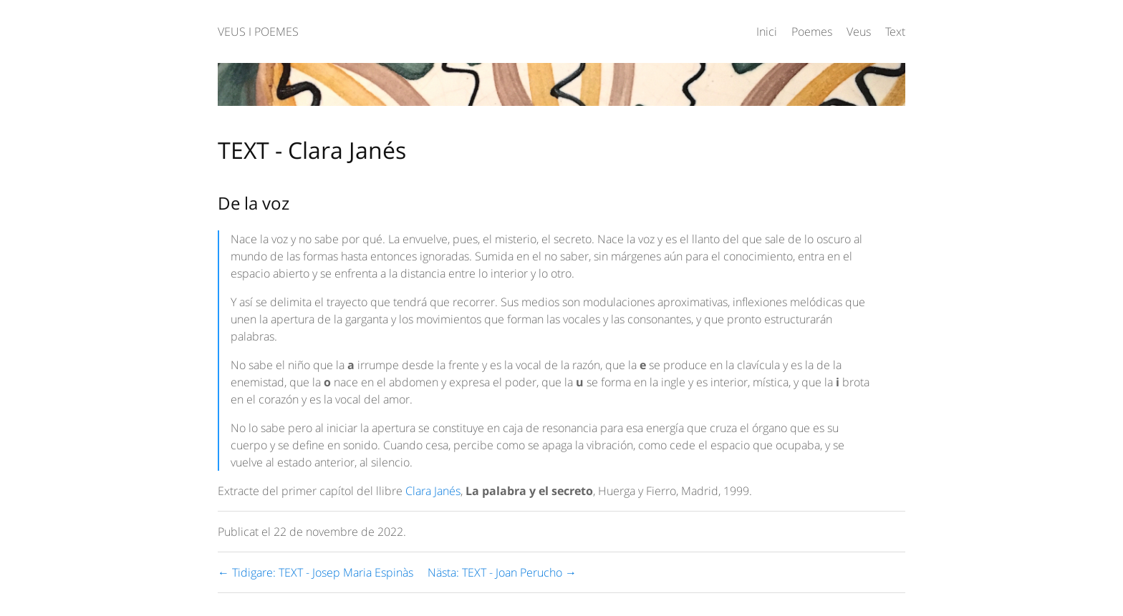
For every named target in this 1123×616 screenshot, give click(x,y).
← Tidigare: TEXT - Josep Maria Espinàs (315, 572)
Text (895, 31)
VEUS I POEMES (258, 31)
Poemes (811, 31)
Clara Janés (433, 491)
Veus (859, 31)
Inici (766, 31)
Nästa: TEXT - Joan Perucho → (502, 572)
